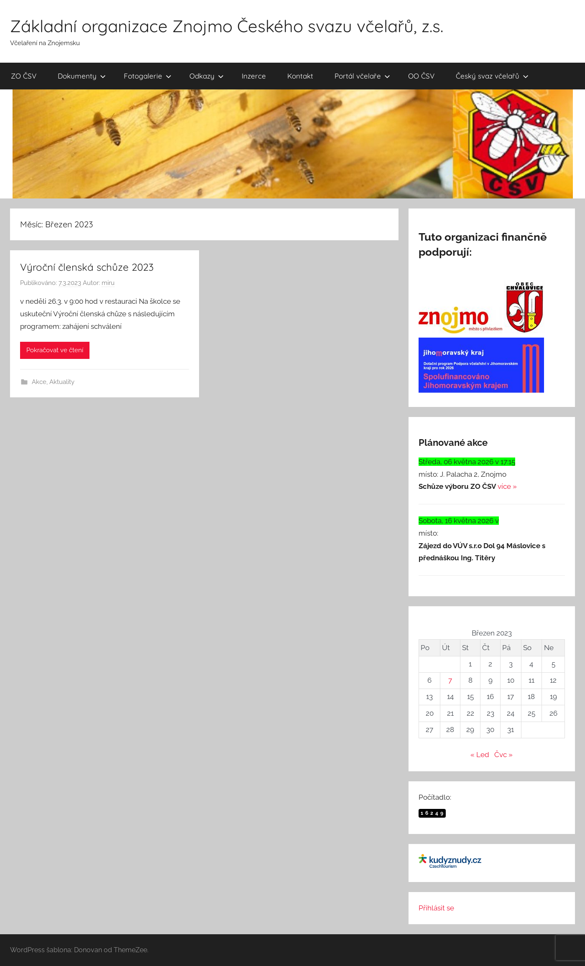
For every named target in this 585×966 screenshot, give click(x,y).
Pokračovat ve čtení (54, 350)
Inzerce (254, 75)
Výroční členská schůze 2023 (87, 267)
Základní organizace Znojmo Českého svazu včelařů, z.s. (226, 25)
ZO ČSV (23, 75)
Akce (39, 382)
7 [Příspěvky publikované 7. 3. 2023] (450, 680)
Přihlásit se (436, 908)
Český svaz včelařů (492, 75)
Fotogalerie (147, 75)
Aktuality (61, 382)
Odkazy (206, 75)
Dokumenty (82, 75)
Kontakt (300, 75)
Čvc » (503, 754)
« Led (479, 754)
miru (108, 283)
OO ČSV (421, 75)
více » (507, 486)
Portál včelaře (362, 75)
